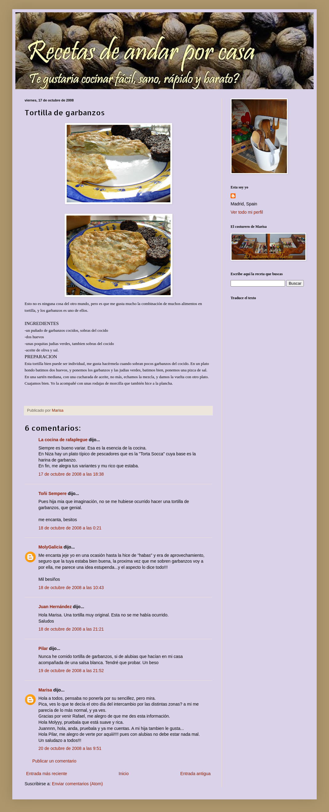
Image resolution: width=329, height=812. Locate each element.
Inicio (124, 773)
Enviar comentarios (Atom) (77, 783)
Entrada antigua (195, 773)
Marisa (45, 689)
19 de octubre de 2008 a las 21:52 (71, 670)
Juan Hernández (55, 606)
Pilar (43, 648)
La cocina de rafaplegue (63, 439)
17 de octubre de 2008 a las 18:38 (71, 474)
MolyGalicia (50, 547)
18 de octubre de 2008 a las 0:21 (69, 527)
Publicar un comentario (54, 761)
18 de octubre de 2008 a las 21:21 (71, 629)
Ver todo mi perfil (247, 212)
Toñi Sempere (52, 493)
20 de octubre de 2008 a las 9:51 (69, 748)
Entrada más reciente (46, 773)
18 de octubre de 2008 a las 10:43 (71, 587)
